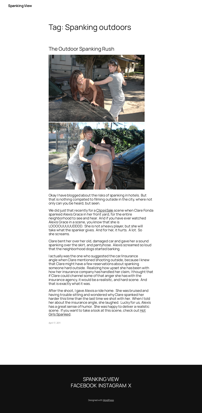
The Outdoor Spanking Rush (81, 49)
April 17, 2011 (55, 322)
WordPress (108, 400)
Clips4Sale (105, 210)
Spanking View (20, 5)
